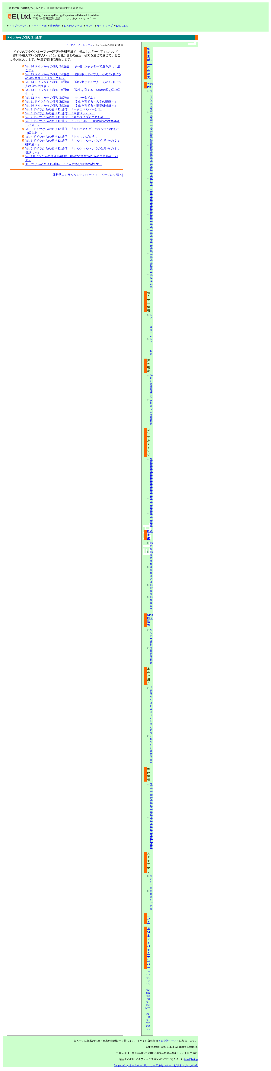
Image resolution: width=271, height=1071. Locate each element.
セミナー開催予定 (151, 325)
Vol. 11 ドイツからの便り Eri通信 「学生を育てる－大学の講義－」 (71, 101)
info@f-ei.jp (191, 1059)
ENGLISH (122, 25)
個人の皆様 (151, 504)
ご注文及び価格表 (151, 201)
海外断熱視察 (151, 655)
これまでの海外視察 (151, 411)
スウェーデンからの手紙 (151, 799)
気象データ (151, 220)
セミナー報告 (151, 347)
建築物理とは (151, 574)
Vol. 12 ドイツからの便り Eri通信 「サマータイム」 (60, 97)
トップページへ (18, 25)
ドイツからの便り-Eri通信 (151, 832)
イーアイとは (39, 25)
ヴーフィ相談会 (151, 262)
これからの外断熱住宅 (151, 749)
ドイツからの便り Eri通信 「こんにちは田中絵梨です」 (63, 164)
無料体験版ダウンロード (151, 160)
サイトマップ (105, 25)
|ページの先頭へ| (112, 174)
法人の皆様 (151, 519)
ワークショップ (151, 100)
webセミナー (152, 280)
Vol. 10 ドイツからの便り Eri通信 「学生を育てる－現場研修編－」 (71, 105)
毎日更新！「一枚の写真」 (149, 63)
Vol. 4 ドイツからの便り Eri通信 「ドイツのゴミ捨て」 (63, 136)
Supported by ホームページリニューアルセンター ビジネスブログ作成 (156, 1065)
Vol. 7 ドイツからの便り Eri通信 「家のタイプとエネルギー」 (67, 117)
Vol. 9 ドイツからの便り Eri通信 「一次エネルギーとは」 (64, 109)
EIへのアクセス (73, 25)
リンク (90, 25)
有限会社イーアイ (168, 1040)
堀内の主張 (151, 881)
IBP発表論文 (152, 602)
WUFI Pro (151, 85)
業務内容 (55, 25)
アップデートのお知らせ (151, 127)
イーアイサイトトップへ (78, 45)
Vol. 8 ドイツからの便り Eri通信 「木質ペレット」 (60, 113)
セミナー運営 (151, 637)
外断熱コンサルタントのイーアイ (75, 174)
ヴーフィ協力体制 (151, 240)
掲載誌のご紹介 (151, 899)
